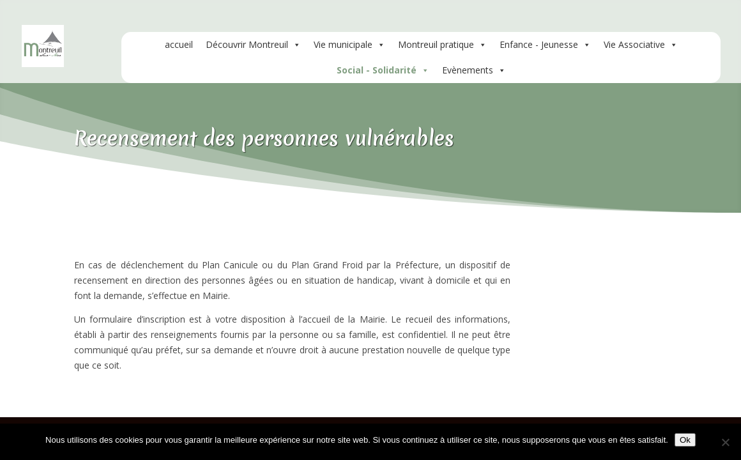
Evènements (474, 70)
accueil (179, 44)
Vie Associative (641, 44)
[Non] (725, 442)
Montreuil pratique (442, 44)
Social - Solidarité (383, 70)
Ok (685, 440)
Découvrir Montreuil (253, 44)
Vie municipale (349, 44)
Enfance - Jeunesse (545, 44)
